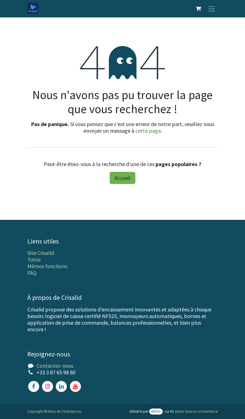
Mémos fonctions (47, 266)
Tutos (34, 259)
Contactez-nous (54, 365)
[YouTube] (75, 386)
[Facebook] (33, 386)
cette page (148, 130)
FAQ (31, 272)
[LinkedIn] (61, 386)
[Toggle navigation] (211, 8)
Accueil (122, 178)
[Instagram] (47, 386)
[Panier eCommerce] (198, 8)
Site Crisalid (40, 252)
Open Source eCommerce (196, 411)
